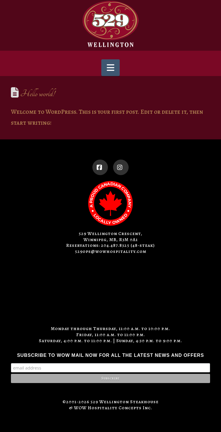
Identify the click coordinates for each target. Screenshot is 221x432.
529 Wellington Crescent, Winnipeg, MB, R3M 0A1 (110, 236)
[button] (110, 67)
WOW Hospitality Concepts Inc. (113, 408)
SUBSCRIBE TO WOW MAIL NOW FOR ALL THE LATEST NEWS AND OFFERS (110, 355)
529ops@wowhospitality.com (110, 251)
